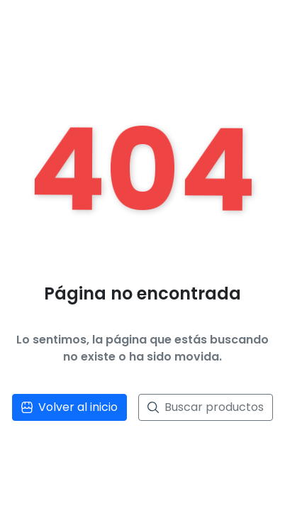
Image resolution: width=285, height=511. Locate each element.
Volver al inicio (69, 407)
